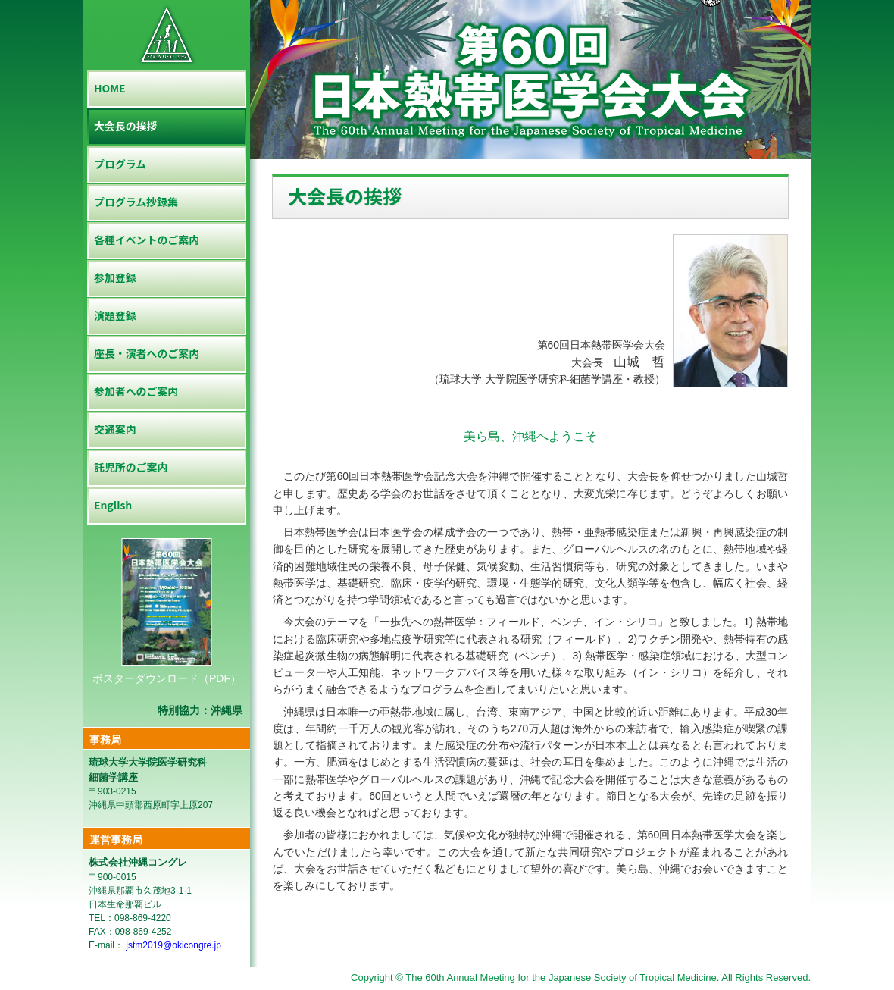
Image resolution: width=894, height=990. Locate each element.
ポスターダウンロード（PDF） (166, 678)
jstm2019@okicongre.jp (172, 945)
